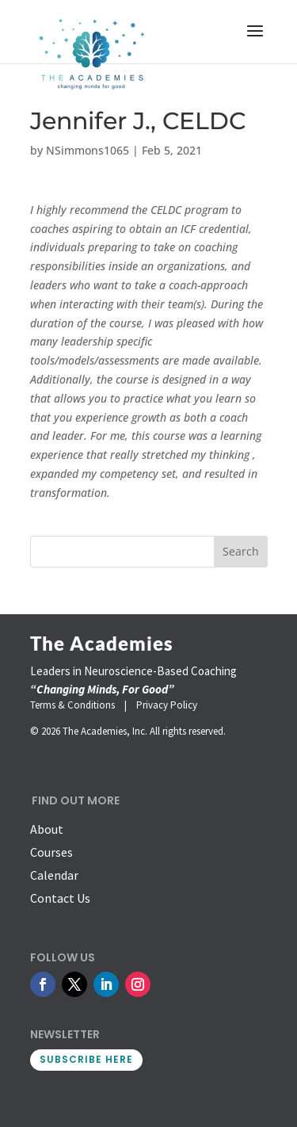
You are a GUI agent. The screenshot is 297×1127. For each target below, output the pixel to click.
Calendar (54, 875)
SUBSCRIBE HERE (86, 1059)
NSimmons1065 (87, 150)
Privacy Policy (166, 705)
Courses (51, 852)
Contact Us (60, 898)
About (46, 829)
